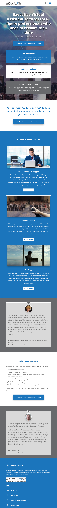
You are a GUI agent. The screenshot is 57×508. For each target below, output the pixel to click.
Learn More (28, 190)
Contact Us (14, 490)
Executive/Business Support (18, 500)
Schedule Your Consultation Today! (28, 43)
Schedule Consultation (17, 465)
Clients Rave (14, 495)
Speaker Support (15, 505)
